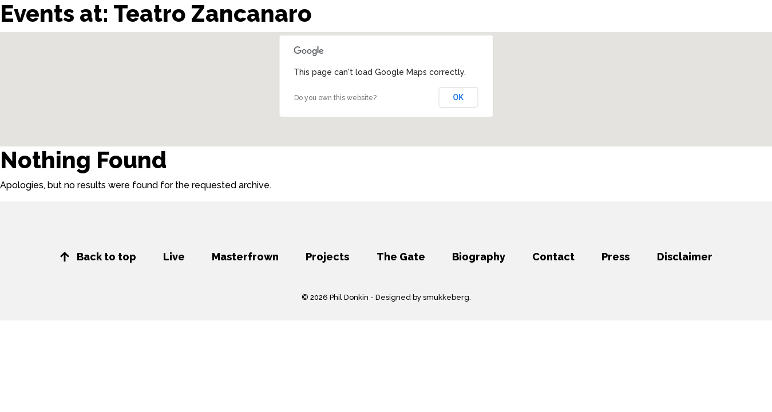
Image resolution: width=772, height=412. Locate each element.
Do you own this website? (335, 98)
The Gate (401, 257)
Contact (553, 257)
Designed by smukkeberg (422, 297)
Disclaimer (684, 257)
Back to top (98, 257)
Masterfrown (245, 257)
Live (174, 257)
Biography (478, 257)
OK (458, 97)
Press (615, 257)
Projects (327, 257)
